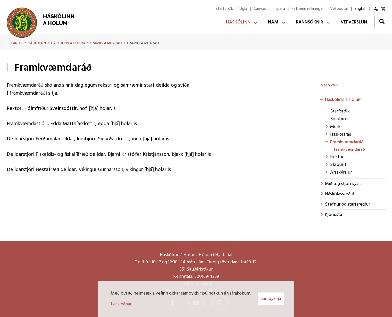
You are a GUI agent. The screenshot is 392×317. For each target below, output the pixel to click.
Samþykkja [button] (271, 298)
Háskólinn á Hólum (68, 43)
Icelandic (15, 43)
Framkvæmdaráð (106, 43)
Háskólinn (37, 43)
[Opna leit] (381, 21)
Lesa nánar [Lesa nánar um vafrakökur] (121, 304)
